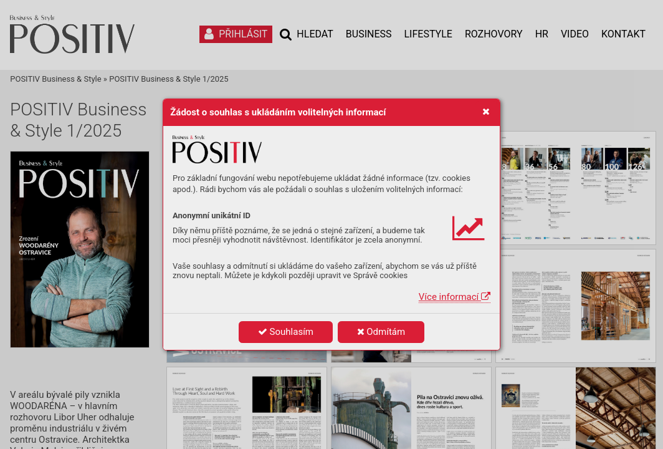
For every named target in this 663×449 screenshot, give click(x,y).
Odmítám (381, 331)
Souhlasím (285, 331)
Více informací (454, 296)
